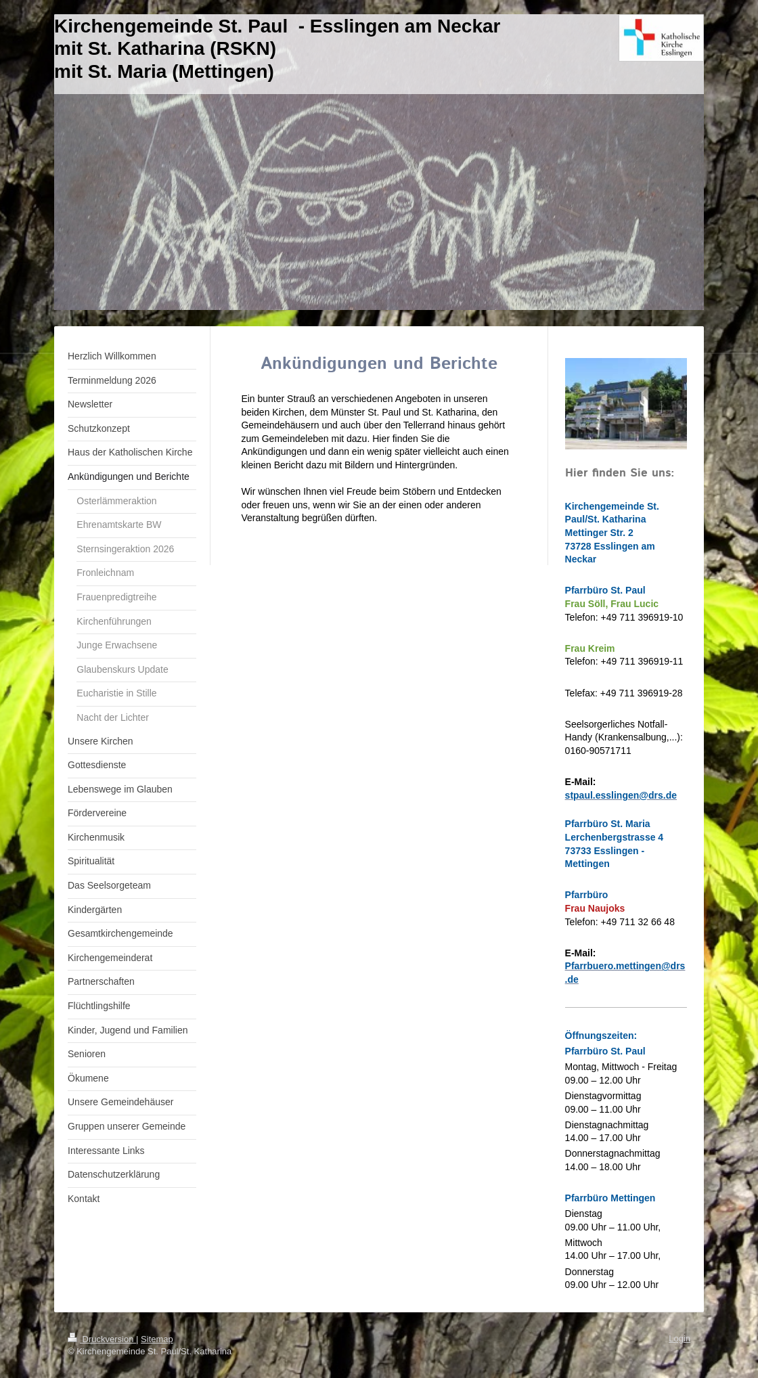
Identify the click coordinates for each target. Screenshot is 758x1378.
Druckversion (102, 1339)
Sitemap (157, 1339)
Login (679, 1338)
